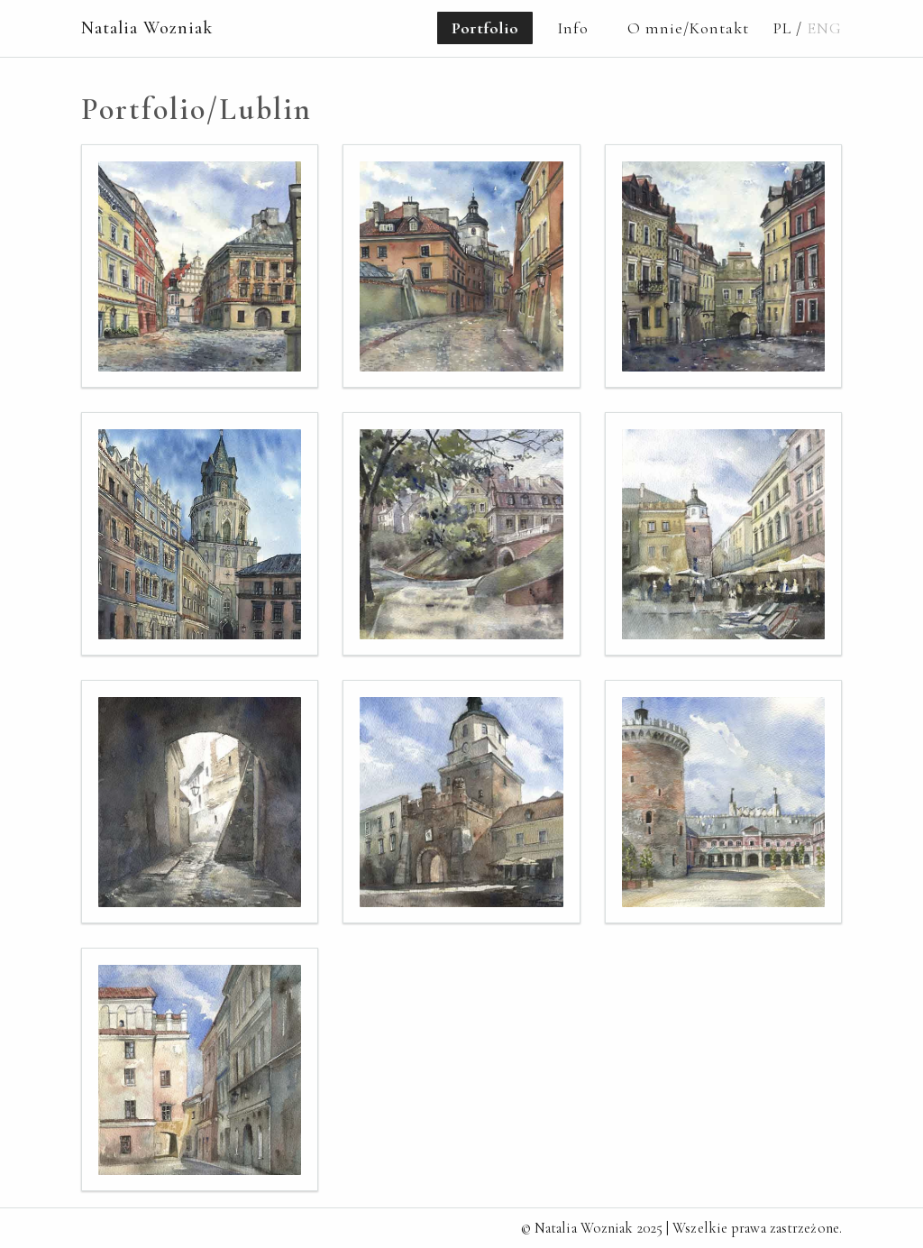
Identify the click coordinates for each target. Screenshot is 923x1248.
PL (782, 28)
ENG (824, 28)
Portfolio (485, 28)
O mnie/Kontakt (688, 28)
